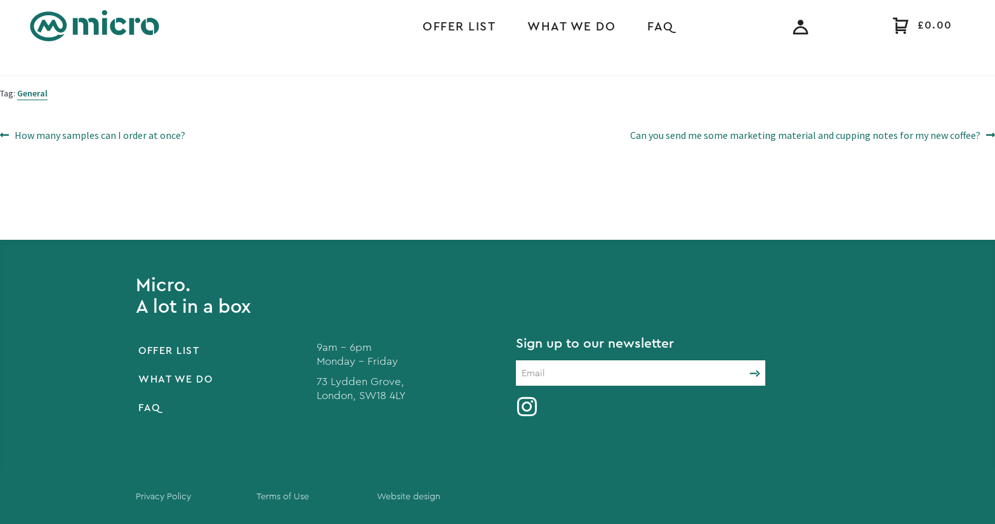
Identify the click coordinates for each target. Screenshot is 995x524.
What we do (571, 27)
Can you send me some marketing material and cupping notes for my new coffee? (805, 134)
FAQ (660, 27)
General (32, 93)
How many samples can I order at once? (99, 134)
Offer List (459, 27)
